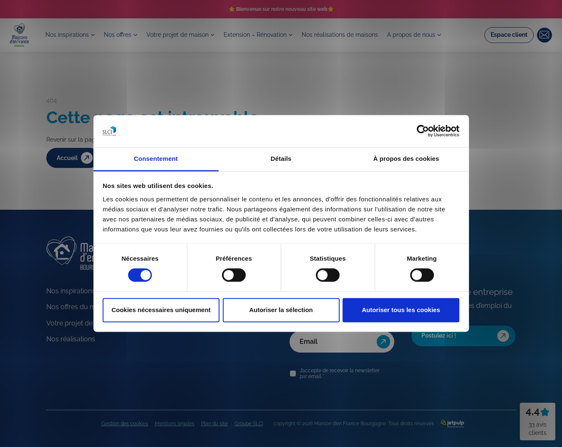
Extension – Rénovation (266, 36)
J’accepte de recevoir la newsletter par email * (340, 373)
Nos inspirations (69, 36)
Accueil (76, 158)
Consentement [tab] (156, 158)
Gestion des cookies (124, 424)
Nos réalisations (70, 339)
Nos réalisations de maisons (356, 36)
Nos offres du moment (81, 307)
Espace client (509, 36)
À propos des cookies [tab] (406, 158)
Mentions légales (174, 424)
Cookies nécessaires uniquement (161, 309)
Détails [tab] (281, 158)
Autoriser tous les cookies (401, 309)
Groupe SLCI (248, 424)
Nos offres (122, 36)
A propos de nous (430, 36)
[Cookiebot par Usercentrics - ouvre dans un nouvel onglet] (422, 131)
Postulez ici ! (466, 336)
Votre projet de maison (184, 36)
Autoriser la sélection (281, 309)
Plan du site (214, 424)
